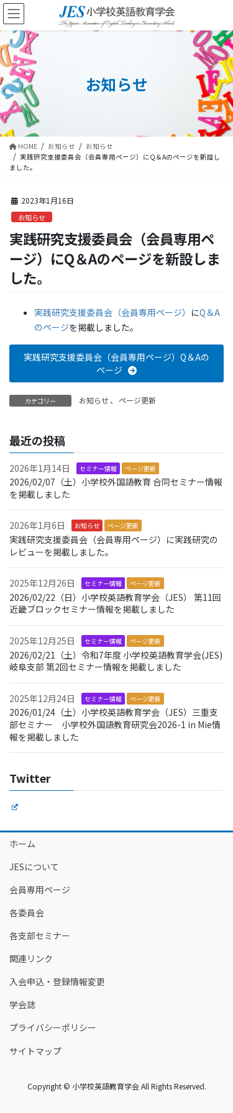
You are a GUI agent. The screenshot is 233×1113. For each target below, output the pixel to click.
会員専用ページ (39, 889)
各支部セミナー (39, 935)
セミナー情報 (98, 468)
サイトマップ (35, 1051)
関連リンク (31, 958)
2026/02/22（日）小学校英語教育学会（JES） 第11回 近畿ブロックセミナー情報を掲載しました (115, 603)
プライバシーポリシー (52, 1027)
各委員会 (26, 912)
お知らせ (31, 217)
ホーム (22, 843)
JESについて (34, 866)
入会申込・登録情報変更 (57, 981)
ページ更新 (137, 400)
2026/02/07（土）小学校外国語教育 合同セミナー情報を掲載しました (115, 487)
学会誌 (22, 1004)
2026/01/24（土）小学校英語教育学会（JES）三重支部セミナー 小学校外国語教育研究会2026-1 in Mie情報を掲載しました (115, 724)
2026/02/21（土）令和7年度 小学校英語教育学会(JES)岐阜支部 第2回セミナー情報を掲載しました (115, 661)
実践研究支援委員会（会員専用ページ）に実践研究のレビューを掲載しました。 (113, 545)
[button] (116, 363)
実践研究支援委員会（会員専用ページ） (112, 312)
